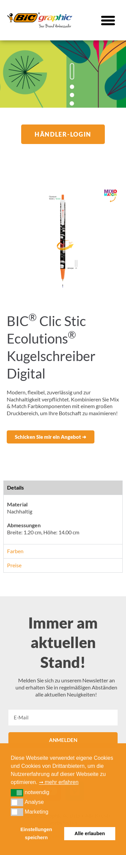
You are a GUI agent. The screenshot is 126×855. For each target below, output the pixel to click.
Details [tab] (15, 487)
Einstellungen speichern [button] (36, 833)
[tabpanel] (63, 519)
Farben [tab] (15, 551)
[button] (108, 20)
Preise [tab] (14, 565)
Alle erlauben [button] (90, 833)
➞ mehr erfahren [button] (59, 782)
